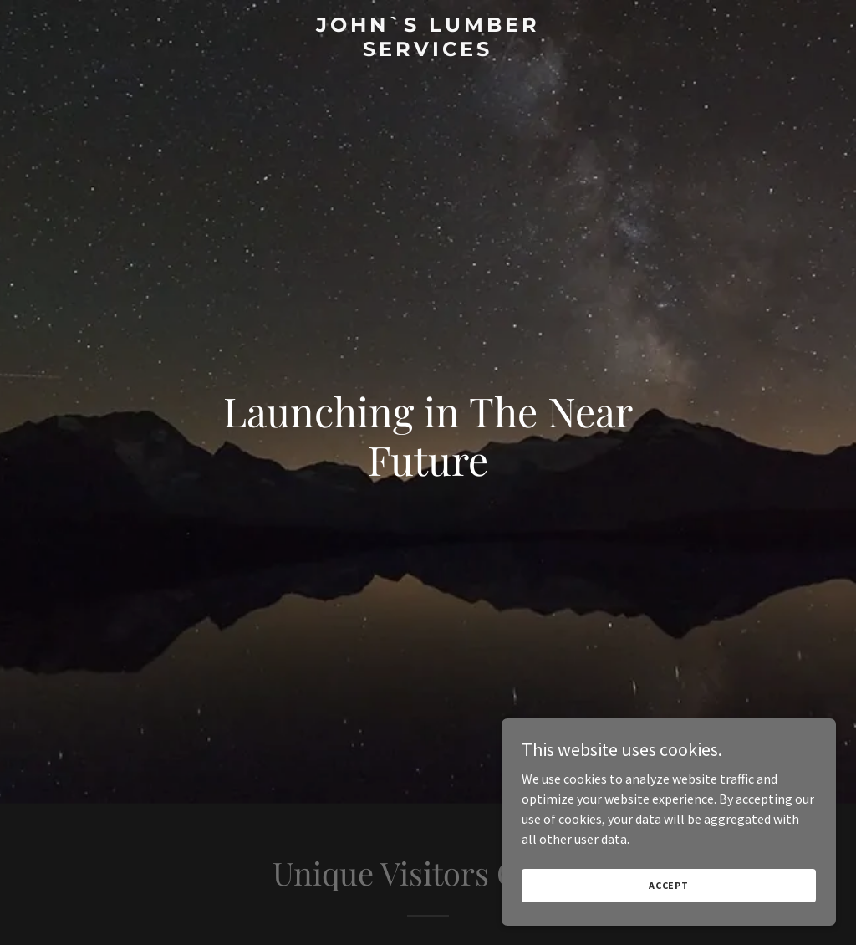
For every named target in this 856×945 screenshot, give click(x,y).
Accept (669, 885)
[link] (427, 51)
